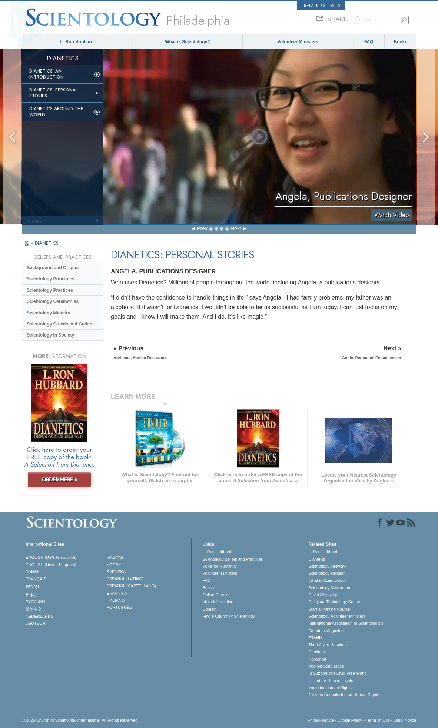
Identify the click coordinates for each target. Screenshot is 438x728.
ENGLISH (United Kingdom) (51, 564)
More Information (218, 602)
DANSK (33, 572)
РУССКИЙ (35, 602)
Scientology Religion (326, 573)
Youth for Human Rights (329, 687)
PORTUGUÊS (119, 607)
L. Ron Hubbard (77, 41)
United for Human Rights (330, 680)
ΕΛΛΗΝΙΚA (116, 593)
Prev (202, 228)
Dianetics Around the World (56, 112)
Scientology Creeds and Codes (59, 324)
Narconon (317, 659)
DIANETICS (47, 243)
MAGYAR (115, 557)
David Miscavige (323, 594)
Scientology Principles (50, 278)
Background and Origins (53, 267)
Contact (210, 609)
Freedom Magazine (326, 630)
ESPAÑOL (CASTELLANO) (131, 586)
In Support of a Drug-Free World (337, 673)
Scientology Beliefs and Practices (233, 559)
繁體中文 (34, 609)
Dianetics (316, 559)
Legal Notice (405, 720)
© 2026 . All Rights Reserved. (80, 720)
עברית (32, 587)
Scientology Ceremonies (53, 301)
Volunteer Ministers (298, 41)
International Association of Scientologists (345, 623)
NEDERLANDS (39, 616)
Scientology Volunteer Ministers (336, 616)
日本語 (32, 594)
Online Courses (217, 594)
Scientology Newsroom (329, 587)
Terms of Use (378, 720)
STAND (315, 637)
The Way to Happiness (328, 644)
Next (235, 228)
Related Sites (322, 5)
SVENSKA (116, 572)
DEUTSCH (35, 623)
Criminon (316, 651)
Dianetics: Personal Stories (53, 93)
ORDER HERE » (59, 479)
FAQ (369, 41)
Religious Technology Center (334, 602)
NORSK (113, 564)
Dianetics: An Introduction (46, 74)
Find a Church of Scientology (229, 616)
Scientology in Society (50, 335)
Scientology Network (326, 566)
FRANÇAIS (36, 579)
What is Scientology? (187, 41)
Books (401, 41)
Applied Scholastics (326, 666)
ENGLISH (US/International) (51, 557)
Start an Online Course (329, 609)
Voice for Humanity (220, 566)
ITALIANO (115, 600)
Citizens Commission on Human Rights (343, 694)
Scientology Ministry (48, 312)
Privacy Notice (321, 720)
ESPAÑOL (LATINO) (124, 579)
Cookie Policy (350, 720)
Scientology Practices (50, 290)
